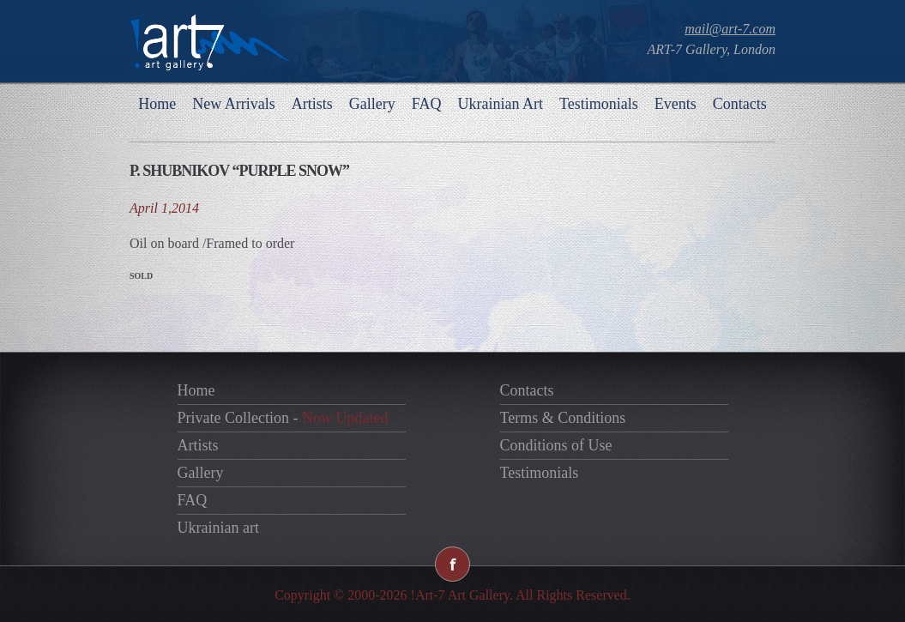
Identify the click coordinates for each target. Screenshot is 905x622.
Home (157, 103)
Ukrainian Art (499, 103)
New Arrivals (233, 103)
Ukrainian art (218, 527)
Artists (312, 103)
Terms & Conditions (563, 417)
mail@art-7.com (730, 28)
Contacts (740, 103)
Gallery (372, 103)
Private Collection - (283, 417)
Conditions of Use (556, 445)
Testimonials (598, 103)
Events (676, 103)
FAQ (427, 103)
